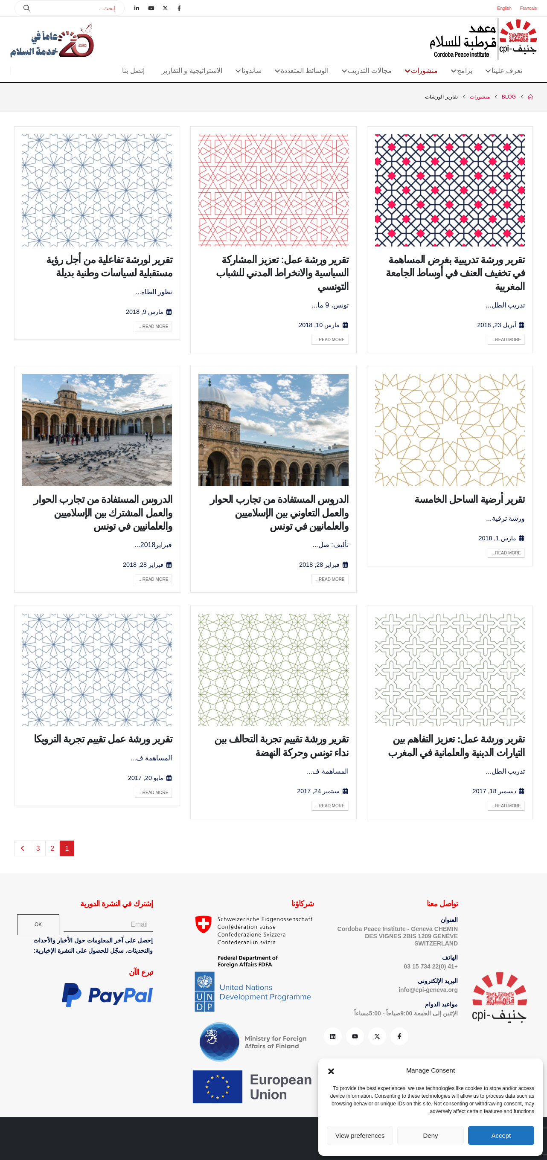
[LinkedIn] (137, 8)
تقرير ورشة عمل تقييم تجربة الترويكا (103, 739)
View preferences (360, 1135)
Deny (430, 1135)
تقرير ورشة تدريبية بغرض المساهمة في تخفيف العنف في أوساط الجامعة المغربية (455, 273)
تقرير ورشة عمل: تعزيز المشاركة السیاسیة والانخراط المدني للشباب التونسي (282, 273)
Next (22, 848)
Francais (528, 8)
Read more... (506, 339)
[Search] (27, 8)
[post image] (450, 190)
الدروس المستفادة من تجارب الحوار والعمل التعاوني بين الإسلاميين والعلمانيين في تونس (279, 512)
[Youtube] (151, 8)
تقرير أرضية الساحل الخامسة (469, 499)
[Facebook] (179, 8)
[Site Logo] (483, 39)
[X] (165, 8)
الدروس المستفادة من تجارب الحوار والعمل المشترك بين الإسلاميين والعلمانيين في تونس (103, 512)
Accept (501, 1135)
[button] (331, 1070)
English (504, 8)
